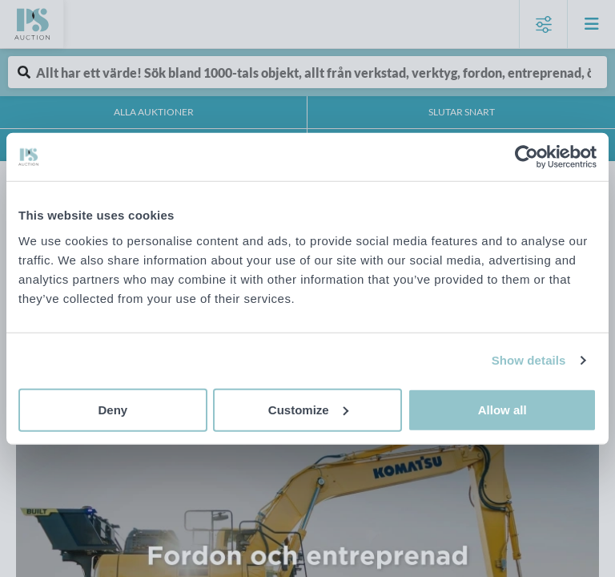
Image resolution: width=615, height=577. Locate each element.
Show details (529, 360)
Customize (308, 409)
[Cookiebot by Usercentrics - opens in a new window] (526, 157)
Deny (112, 409)
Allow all (502, 409)
